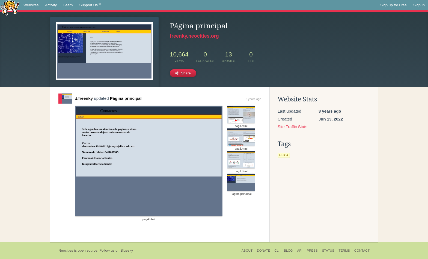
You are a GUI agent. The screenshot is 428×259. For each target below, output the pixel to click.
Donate (263, 250)
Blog (288, 250)
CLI (277, 250)
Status (328, 250)
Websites (30, 5)
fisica (283, 155)
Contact (362, 250)
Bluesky (126, 250)
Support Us (90, 5)
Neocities (65, 250)
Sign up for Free (393, 5)
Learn (68, 5)
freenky (84, 98)
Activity (51, 5)
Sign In (419, 5)
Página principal (126, 98)
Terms (344, 250)
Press (312, 250)
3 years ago (253, 99)
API (299, 250)
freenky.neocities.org (194, 36)
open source (87, 250)
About (247, 250)
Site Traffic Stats (292, 126)
